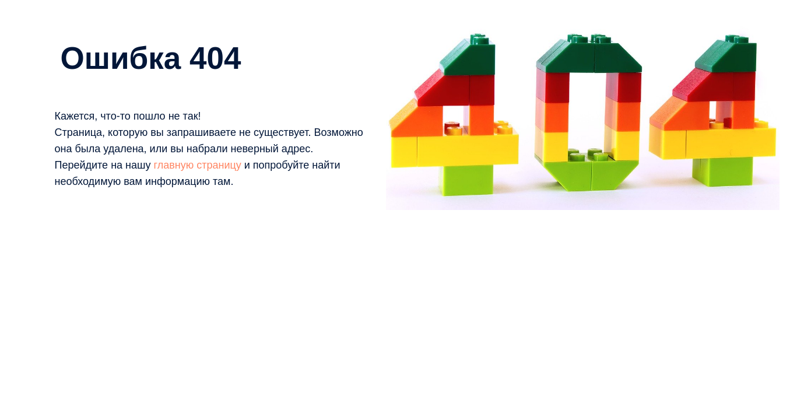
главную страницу (197, 165)
